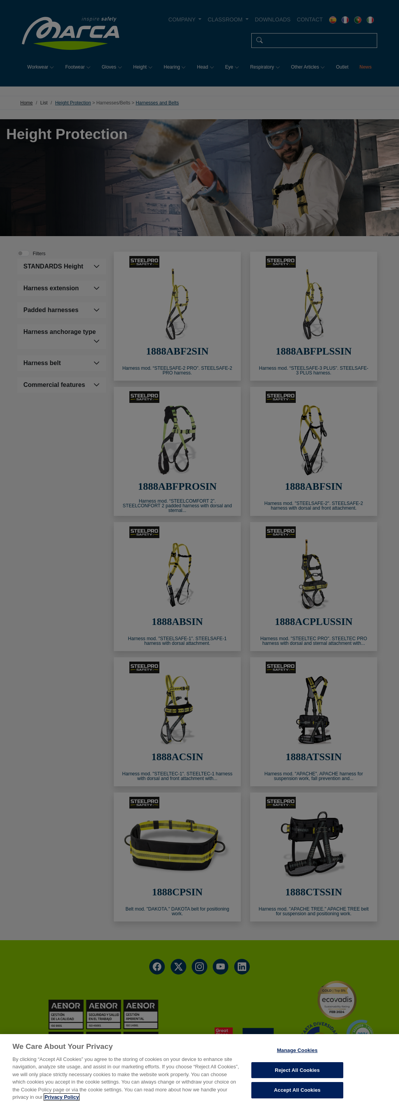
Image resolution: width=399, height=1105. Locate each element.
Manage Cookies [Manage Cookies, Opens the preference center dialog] (297, 1050)
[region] (199, 1069)
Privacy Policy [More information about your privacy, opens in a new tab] (61, 1097)
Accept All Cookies (297, 1090)
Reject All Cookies (297, 1070)
